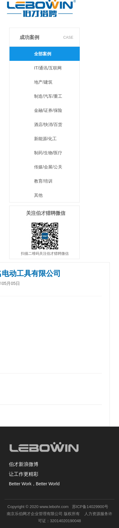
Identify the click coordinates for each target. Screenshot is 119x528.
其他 (38, 195)
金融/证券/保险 (48, 110)
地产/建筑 (43, 82)
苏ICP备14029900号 (90, 506)
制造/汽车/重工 (48, 96)
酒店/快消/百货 (48, 124)
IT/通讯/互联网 (48, 67)
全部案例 (42, 53)
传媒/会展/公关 (48, 166)
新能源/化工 (45, 138)
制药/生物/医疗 (48, 152)
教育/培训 (43, 181)
